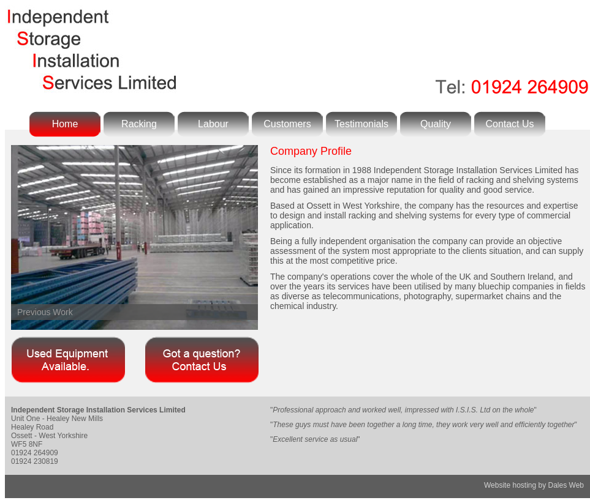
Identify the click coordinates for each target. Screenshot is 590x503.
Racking (139, 124)
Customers (287, 124)
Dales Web (566, 485)
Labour (213, 124)
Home (65, 124)
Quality (435, 124)
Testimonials (361, 124)
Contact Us (509, 124)
